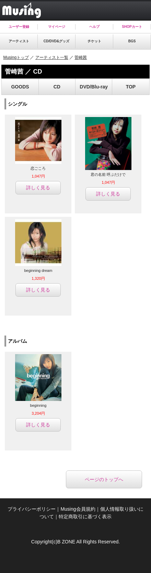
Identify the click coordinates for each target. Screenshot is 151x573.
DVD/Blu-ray (94, 86)
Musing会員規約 (77, 509)
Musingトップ (16, 57)
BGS (132, 41)
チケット (94, 41)
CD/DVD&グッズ (57, 41)
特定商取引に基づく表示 (85, 516)
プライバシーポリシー (32, 509)
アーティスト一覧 (51, 57)
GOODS (20, 86)
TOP (131, 86)
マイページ (56, 27)
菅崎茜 (80, 57)
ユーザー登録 (19, 27)
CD (57, 86)
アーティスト (19, 41)
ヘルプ (94, 27)
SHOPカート (132, 27)
